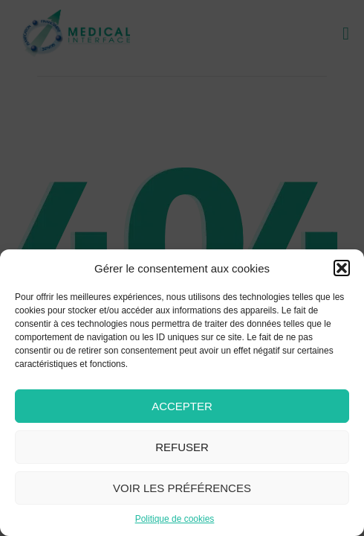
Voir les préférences (182, 488)
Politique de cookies (175, 519)
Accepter (182, 406)
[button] (341, 268)
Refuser (182, 447)
